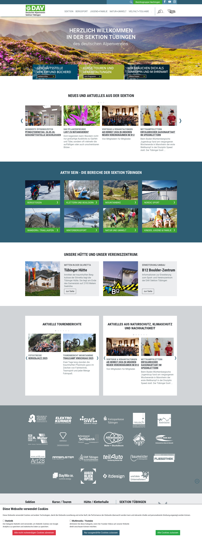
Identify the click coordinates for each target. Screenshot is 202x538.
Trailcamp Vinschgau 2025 (78, 358)
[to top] (197, 482)
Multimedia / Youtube (81, 521)
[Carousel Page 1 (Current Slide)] (98, 102)
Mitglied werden (101, 52)
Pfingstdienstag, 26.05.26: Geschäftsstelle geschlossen (43, 133)
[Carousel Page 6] (68, 330)
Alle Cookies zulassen (167, 532)
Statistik (8, 521)
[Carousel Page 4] (63, 330)
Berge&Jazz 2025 (37, 358)
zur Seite (70, 291)
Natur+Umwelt (118, 11)
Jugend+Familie (98, 11)
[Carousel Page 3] (103, 102)
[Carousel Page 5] (66, 330)
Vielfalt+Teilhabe (139, 11)
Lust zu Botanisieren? (76, 132)
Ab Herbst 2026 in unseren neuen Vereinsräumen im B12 (118, 133)
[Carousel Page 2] (101, 102)
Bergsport (81, 11)
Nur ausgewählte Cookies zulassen (101, 532)
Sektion (68, 11)
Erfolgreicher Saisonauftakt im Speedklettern (157, 133)
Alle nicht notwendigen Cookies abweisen (34, 532)
